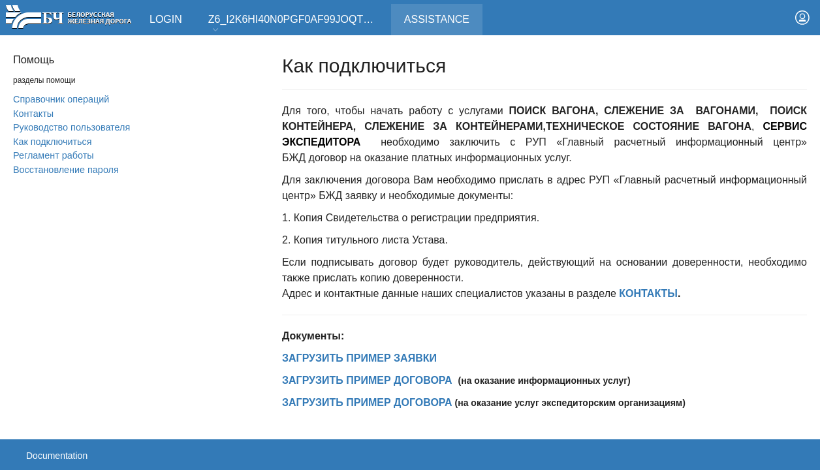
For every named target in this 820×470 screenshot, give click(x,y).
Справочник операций (61, 99)
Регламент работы (53, 155)
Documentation (56, 455)
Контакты (33, 113)
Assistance (443, 14)
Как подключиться (52, 141)
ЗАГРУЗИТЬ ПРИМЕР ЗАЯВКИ (359, 358)
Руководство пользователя (71, 127)
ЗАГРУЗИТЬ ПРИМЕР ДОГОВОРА (367, 380)
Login (166, 19)
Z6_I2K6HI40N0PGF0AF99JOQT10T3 (297, 24)
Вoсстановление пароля (66, 169)
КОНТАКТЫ (648, 293)
